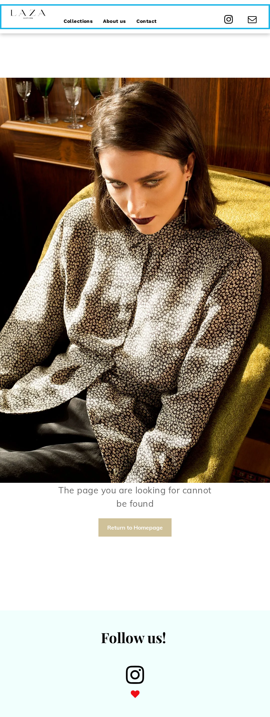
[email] (252, 20)
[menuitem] (78, 17)
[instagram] (228, 20)
